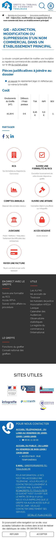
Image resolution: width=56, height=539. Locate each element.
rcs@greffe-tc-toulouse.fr (31, 490)
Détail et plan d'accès (40, 515)
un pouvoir (12, 81)
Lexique (34, 308)
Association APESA (40, 304)
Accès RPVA (9, 300)
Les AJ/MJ (36, 290)
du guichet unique (19, 65)
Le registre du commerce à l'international (37, 329)
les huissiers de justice (42, 301)
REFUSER (14, 534)
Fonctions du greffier (13, 346)
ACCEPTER (42, 534)
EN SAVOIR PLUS (35, 529)
